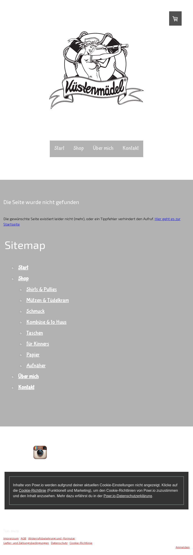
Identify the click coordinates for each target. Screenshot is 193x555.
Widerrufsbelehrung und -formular (51, 538)
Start (59, 148)
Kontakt (131, 148)
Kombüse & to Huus (46, 322)
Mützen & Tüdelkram (47, 300)
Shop (78, 148)
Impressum (11, 538)
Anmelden (183, 547)
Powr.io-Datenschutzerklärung (127, 496)
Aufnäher (36, 366)
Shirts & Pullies (41, 289)
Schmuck (35, 311)
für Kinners (37, 344)
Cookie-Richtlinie (32, 490)
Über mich (103, 148)
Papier (33, 355)
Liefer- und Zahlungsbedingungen (26, 543)
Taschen (34, 333)
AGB (23, 538)
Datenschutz (59, 543)
